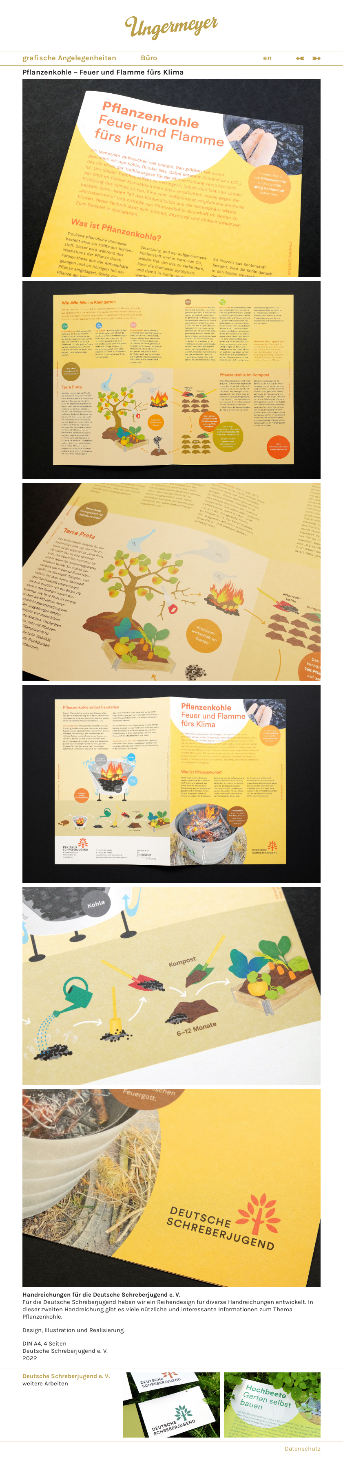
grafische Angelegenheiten (69, 57)
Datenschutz (303, 1448)
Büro (149, 57)
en (267, 57)
